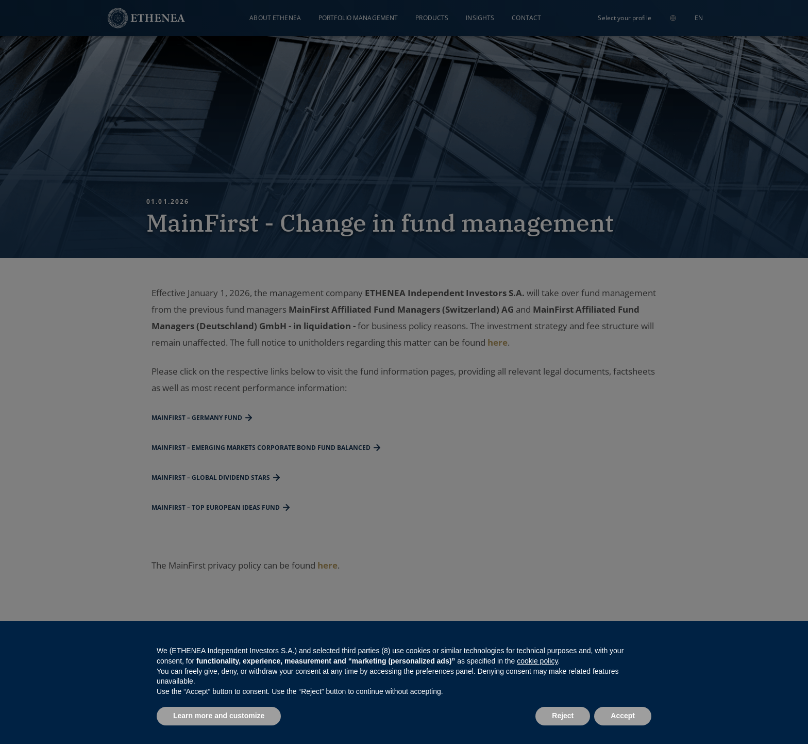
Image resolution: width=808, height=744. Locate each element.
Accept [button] (623, 715)
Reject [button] (563, 715)
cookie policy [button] (537, 661)
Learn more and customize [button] (218, 715)
